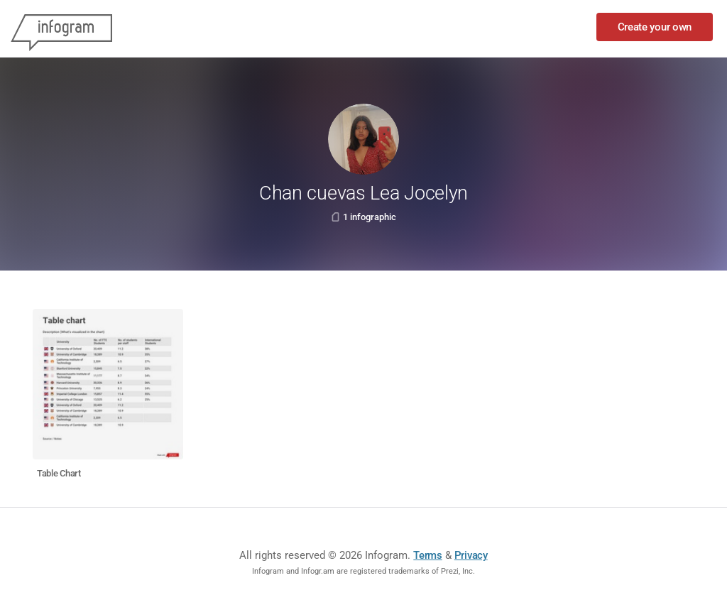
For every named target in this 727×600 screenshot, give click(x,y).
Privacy (471, 555)
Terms (427, 555)
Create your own (655, 27)
